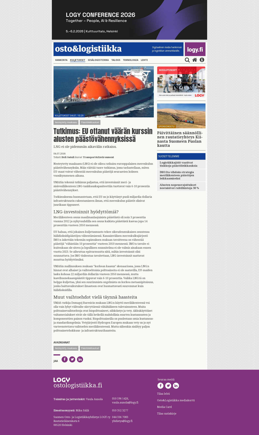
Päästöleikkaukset (90, 122)
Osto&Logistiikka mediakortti (176, 400)
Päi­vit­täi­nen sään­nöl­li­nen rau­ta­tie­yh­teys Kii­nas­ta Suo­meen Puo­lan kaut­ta (180, 139)
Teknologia (130, 60)
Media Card (164, 407)
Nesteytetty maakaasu (66, 122)
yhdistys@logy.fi (122, 421)
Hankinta (61, 60)
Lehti (144, 60)
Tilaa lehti (163, 393)
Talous (115, 60)
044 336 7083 (120, 417)
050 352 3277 (120, 410)
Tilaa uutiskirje (166, 413)
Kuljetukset (77, 60)
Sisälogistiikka (98, 60)
